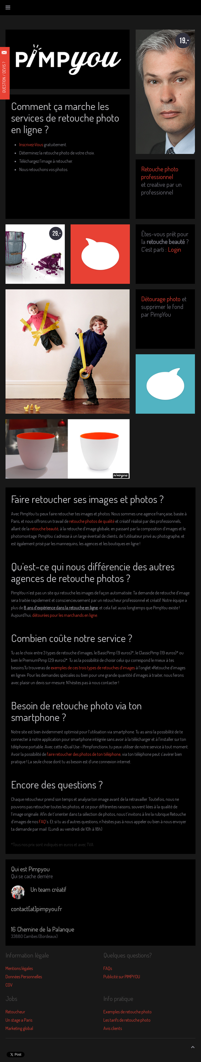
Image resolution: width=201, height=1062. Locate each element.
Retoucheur (15, 1011)
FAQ (42, 821)
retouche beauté (44, 528)
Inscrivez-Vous (31, 144)
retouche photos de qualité (91, 521)
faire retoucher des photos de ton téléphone (83, 754)
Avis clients (112, 1028)
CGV (9, 985)
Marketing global (19, 1028)
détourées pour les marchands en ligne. (65, 615)
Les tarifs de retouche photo (127, 1020)
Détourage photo (161, 299)
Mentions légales (19, 968)
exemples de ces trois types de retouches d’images (93, 667)
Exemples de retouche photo (127, 1011)
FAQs (107, 968)
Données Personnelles (24, 976)
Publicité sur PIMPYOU (121, 976)
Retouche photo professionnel (159, 172)
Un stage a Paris (19, 1020)
